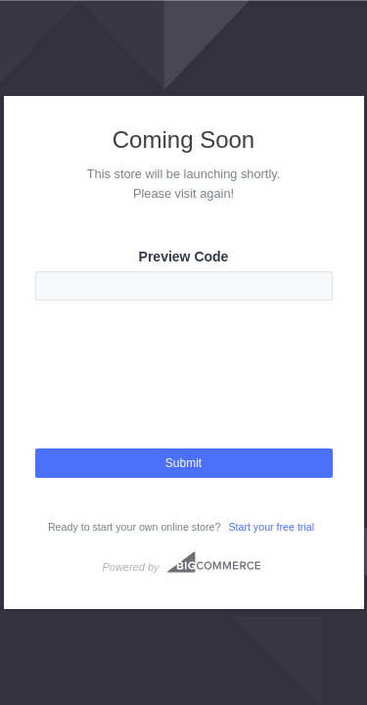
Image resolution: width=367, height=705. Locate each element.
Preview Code (184, 256)
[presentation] (184, 391)
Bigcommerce (213, 562)
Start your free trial (271, 527)
